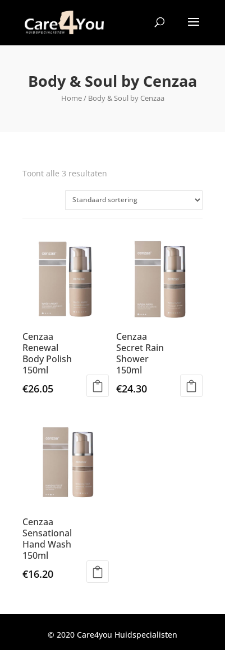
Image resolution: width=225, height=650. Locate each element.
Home (71, 98)
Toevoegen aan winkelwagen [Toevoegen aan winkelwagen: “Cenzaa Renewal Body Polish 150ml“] (97, 386)
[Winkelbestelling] (134, 200)
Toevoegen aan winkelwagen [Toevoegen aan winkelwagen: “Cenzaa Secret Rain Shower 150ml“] (191, 386)
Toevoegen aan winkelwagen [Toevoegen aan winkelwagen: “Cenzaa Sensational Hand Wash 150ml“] (97, 571)
